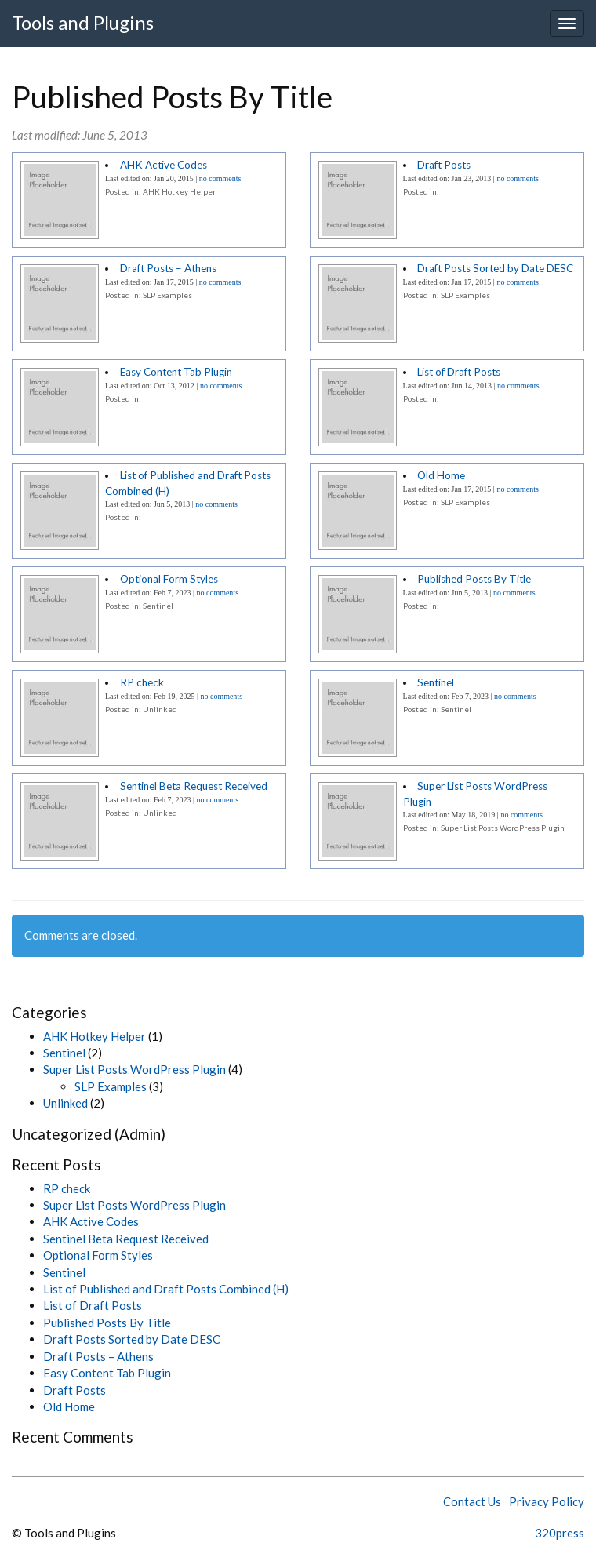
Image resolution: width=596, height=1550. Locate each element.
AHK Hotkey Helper (94, 1036)
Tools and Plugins (83, 22)
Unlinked (65, 1103)
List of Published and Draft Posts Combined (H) (166, 1289)
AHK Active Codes (163, 164)
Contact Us (472, 1501)
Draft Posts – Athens (168, 268)
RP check (142, 682)
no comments (220, 178)
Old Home (441, 475)
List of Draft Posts (458, 372)
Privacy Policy (546, 1501)
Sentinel (435, 682)
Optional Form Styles (169, 579)
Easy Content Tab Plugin (176, 372)
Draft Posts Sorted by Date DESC (495, 268)
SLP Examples (110, 1086)
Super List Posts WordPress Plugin (134, 1069)
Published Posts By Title (474, 579)
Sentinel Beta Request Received (193, 786)
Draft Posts (444, 164)
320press (559, 1533)
